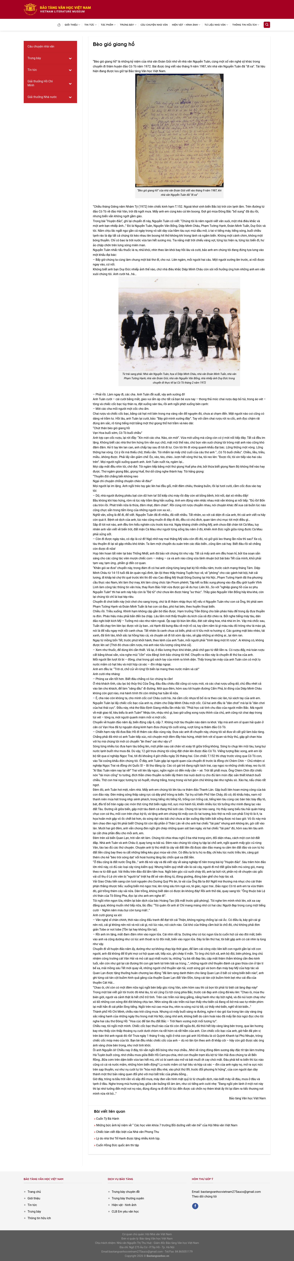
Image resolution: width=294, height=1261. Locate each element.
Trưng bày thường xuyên (128, 1198)
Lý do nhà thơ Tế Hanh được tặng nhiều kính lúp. (128, 1138)
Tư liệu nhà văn (216, 25)
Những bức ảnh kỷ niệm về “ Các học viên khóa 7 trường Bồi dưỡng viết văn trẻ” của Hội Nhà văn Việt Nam (166, 1125)
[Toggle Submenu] (70, 58)
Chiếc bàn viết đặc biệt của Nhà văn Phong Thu (127, 1132)
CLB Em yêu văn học (125, 1211)
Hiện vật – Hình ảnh (186, 25)
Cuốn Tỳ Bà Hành (107, 1118)
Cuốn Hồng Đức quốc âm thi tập (117, 1145)
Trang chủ (34, 1192)
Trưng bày (128, 25)
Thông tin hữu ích (245, 25)
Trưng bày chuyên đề (126, 1192)
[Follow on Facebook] (195, 1206)
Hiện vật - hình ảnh (124, 1205)
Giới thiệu (72, 25)
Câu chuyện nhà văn (154, 24)
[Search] (267, 25)
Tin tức (90, 25)
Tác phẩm (108, 25)
